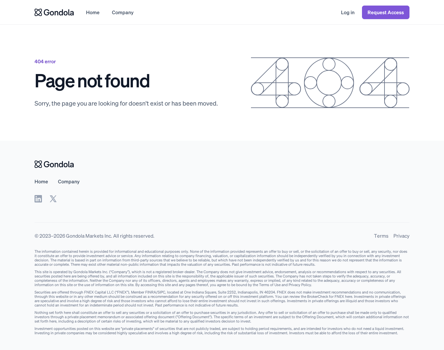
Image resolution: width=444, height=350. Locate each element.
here (348, 296)
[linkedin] (38, 198)
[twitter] (53, 198)
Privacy (401, 235)
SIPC (161, 292)
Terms (381, 235)
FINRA (150, 292)
